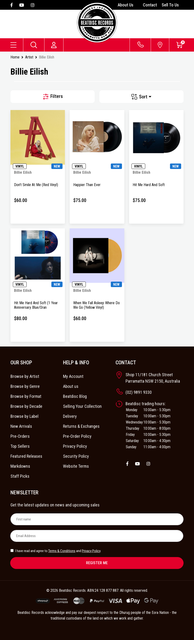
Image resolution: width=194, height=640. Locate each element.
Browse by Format (25, 396)
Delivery (70, 416)
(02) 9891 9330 (139, 392)
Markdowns (20, 466)
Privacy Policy (75, 446)
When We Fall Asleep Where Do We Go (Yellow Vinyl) (96, 305)
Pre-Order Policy (77, 436)
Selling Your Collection (82, 406)
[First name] (97, 519)
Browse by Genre (25, 386)
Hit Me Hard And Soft (149, 185)
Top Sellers (20, 446)
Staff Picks (19, 476)
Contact (150, 4)
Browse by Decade (26, 406)
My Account (73, 376)
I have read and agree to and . (55, 551)
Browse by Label (24, 416)
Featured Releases (26, 456)
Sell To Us (170, 4)
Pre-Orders (20, 436)
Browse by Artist (24, 376)
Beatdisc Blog (75, 396)
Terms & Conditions (61, 551)
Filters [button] (52, 96)
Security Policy (76, 456)
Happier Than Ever (87, 185)
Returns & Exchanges (81, 426)
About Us (125, 4)
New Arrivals (21, 426)
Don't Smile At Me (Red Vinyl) (36, 185)
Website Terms (76, 466)
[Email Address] (96, 536)
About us (70, 386)
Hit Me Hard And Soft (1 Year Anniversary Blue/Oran (36, 305)
